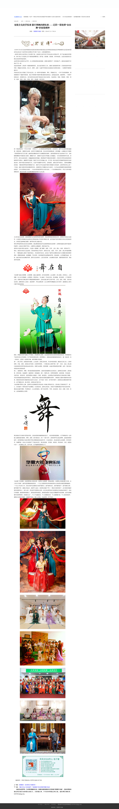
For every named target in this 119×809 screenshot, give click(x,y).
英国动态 (68, 6)
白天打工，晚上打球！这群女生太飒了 (85, 97)
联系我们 (53, 803)
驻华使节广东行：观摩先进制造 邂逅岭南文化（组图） (90, 53)
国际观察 (82, 6)
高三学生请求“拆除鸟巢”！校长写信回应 (85, 95)
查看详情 (34, 21)
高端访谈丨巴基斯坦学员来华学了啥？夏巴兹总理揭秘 (88, 100)
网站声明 (47, 803)
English (103, 6)
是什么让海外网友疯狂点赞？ (82, 70)
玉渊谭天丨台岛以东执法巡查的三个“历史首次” (88, 62)
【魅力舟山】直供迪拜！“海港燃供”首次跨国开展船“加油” (34, 787)
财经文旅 (96, 5)
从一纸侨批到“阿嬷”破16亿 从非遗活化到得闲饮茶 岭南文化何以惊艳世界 (90, 76)
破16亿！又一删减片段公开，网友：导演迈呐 (86, 81)
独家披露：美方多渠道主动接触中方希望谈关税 (87, 106)
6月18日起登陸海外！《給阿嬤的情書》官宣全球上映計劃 (76, 16)
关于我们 (40, 803)
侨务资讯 (89, 6)
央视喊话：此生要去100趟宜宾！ (27, 784)
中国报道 (75, 6)
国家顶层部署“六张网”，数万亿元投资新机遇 (86, 74)
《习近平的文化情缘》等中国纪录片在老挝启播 (88, 60)
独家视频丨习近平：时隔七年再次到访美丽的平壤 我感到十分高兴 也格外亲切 (42, 16)
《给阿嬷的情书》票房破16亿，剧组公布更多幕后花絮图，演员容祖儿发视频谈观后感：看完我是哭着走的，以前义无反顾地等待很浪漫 (90, 79)
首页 (62, 6)
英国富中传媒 (37, 31)
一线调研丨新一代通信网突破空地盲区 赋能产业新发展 (88, 86)
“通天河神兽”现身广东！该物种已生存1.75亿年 (87, 102)
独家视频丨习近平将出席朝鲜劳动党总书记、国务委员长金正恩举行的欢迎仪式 (90, 83)
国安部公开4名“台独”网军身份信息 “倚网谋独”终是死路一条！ (90, 111)
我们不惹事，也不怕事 (81, 109)
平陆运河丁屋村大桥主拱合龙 (82, 104)
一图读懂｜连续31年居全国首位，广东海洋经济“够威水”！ (89, 72)
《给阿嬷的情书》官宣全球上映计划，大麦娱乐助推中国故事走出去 (91, 57)
